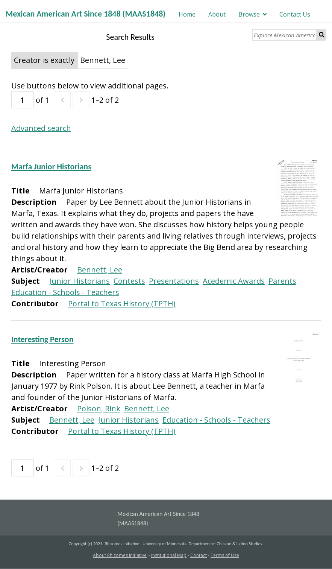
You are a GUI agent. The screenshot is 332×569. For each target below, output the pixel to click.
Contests (129, 281)
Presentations (174, 281)
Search (321, 35)
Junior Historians (79, 281)
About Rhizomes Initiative (120, 555)
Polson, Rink (98, 408)
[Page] (22, 99)
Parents (282, 281)
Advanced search (41, 128)
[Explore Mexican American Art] (284, 35)
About (217, 14)
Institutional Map (168, 555)
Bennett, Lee (99, 270)
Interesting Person (42, 339)
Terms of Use (225, 555)
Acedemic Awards (234, 281)
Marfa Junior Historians (51, 166)
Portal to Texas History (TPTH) (122, 303)
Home (187, 14)
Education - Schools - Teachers (65, 292)
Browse (249, 14)
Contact (198, 555)
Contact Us (294, 14)
